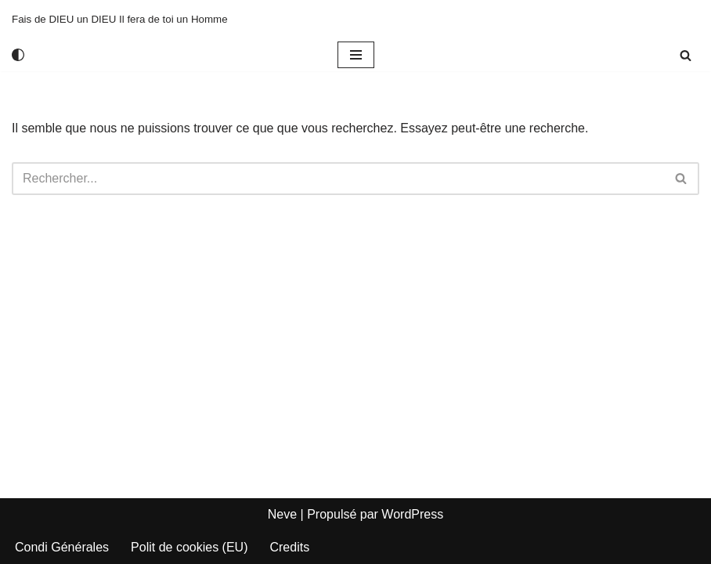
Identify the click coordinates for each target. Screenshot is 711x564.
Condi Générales (62, 547)
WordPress (412, 514)
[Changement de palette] (18, 55)
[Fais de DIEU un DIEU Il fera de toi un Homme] (120, 19)
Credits (289, 547)
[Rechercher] (685, 55)
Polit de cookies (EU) (189, 547)
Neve (282, 514)
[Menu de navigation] (355, 55)
